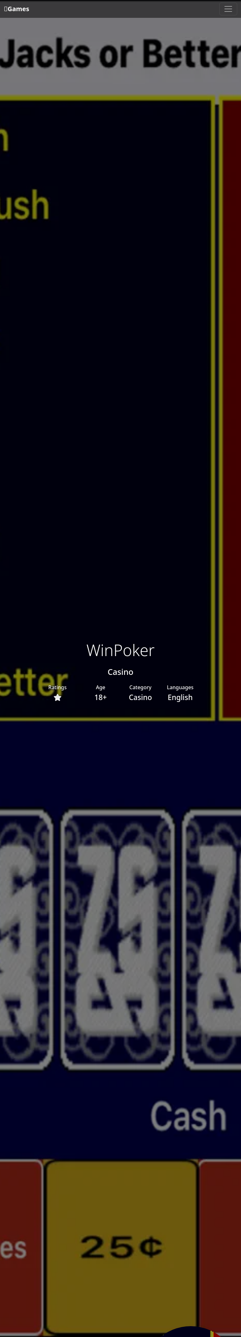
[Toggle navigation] (228, 9)
